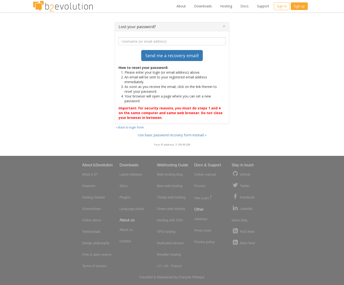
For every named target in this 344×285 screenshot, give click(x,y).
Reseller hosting (169, 254)
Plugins (125, 197)
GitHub (241, 173)
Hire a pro (202, 197)
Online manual (205, 174)
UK (166, 266)
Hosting (226, 6)
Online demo (91, 220)
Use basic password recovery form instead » (172, 135)
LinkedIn (242, 208)
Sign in (282, 6)
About (181, 6)
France (176, 266)
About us (126, 230)
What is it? (90, 174)
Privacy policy (204, 242)
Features (88, 186)
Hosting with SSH (170, 220)
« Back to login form (130, 127)
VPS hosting (166, 232)
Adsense (200, 219)
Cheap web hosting (171, 197)
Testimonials (91, 232)
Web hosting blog (170, 174)
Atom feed (243, 242)
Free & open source (96, 254)
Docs (244, 6)
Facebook (243, 196)
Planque (198, 277)
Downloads (203, 6)
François (184, 277)
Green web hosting (171, 209)
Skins (124, 186)
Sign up (299, 6)
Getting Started (93, 197)
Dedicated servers (170, 243)
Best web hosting (169, 186)
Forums (199, 186)
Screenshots (91, 209)
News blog (239, 220)
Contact (125, 241)
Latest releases (131, 174)
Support (263, 6)
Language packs (132, 209)
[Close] (224, 26)
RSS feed (243, 231)
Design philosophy (95, 243)
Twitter (241, 185)
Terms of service (94, 266)
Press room (202, 230)
